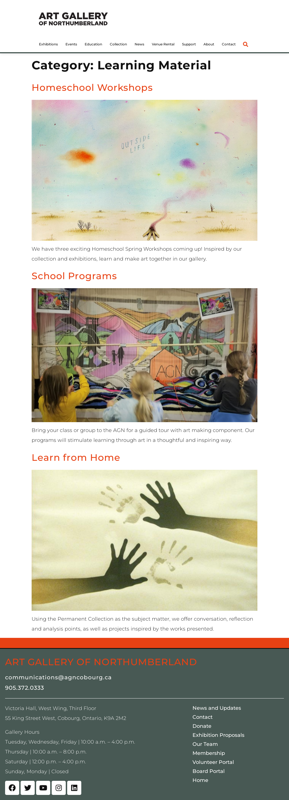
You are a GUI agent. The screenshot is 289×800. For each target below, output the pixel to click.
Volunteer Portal (213, 762)
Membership (208, 753)
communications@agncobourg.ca (58, 677)
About (208, 44)
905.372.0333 (24, 687)
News (139, 44)
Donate (201, 726)
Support (189, 44)
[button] (245, 44)
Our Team (205, 744)
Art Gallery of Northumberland (101, 661)
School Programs (74, 275)
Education (93, 44)
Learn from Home (76, 457)
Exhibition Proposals (218, 735)
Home (200, 780)
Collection (118, 44)
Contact (229, 44)
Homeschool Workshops (92, 87)
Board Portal (208, 771)
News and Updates (216, 708)
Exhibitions (48, 44)
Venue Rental (163, 44)
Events (71, 44)
